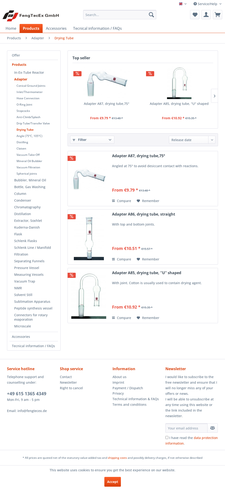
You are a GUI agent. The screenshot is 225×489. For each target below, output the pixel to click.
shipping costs (117, 458)
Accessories (21, 336)
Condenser (22, 200)
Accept (112, 481)
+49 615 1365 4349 (26, 394)
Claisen (21, 148)
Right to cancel (71, 388)
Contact (66, 377)
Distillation (22, 214)
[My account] (206, 14)
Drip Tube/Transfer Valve (33, 123)
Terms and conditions (129, 404)
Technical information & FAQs (135, 399)
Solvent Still (23, 295)
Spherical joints (27, 174)
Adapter (20, 79)
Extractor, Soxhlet (28, 220)
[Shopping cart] (217, 14)
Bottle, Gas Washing (29, 187)
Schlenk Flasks (25, 241)
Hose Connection (28, 98)
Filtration (21, 254)
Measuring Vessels (29, 274)
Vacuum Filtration (28, 167)
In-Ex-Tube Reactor (29, 72)
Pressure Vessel (26, 268)
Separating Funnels (29, 261)
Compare (121, 201)
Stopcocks (23, 111)
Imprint (118, 382)
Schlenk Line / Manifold (32, 247)
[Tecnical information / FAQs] (97, 28)
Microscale (22, 326)
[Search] (151, 14)
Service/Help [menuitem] (206, 4)
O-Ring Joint (24, 104)
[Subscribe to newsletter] (212, 428)
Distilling (22, 142)
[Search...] (119, 14)
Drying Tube (25, 130)
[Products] (31, 28)
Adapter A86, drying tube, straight (143, 214)
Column (20, 193)
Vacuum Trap (24, 281)
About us (119, 377)
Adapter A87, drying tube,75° (106, 103)
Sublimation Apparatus (32, 301)
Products (19, 64)
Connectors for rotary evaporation (31, 317)
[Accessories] (56, 28)
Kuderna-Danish (27, 227)
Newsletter (68, 382)
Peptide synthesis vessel (33, 308)
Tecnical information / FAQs (33, 346)
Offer (16, 55)
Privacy (118, 393)
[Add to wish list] (148, 201)
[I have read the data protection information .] (166, 437)
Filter (79, 139)
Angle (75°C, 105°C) (29, 136)
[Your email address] (186, 428)
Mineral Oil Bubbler (29, 161)
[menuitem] (119, 14)
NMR (18, 288)
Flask (18, 234)
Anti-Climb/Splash (29, 117)
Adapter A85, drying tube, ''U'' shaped (179, 103)
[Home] (11, 28)
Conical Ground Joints (31, 86)
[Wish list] (194, 14)
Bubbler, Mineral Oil (30, 180)
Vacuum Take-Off (28, 155)
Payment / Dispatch (127, 388)
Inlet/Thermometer (30, 92)
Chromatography (27, 207)
